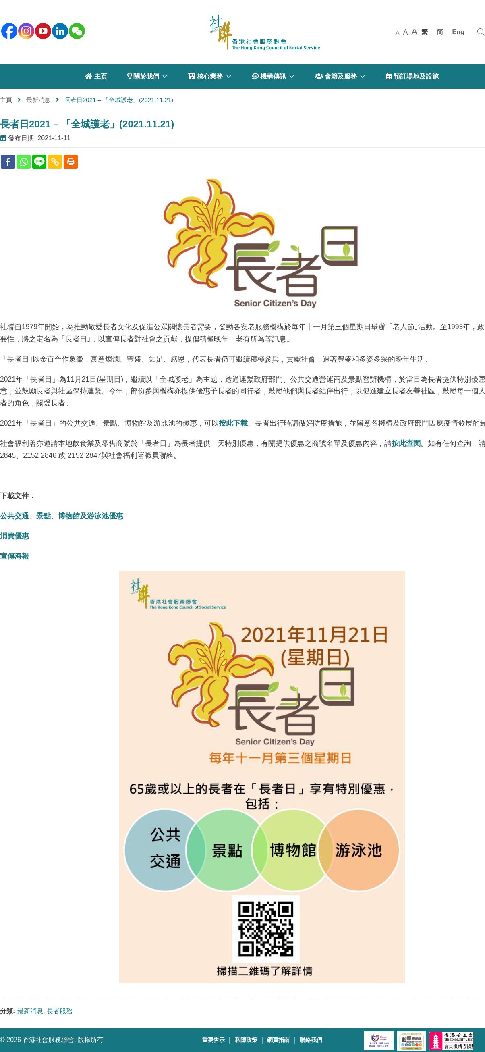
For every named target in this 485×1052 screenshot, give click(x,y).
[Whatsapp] (24, 162)
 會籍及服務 (340, 76)
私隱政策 (246, 1040)
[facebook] (8, 30)
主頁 (6, 99)
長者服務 (60, 1011)
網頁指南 (278, 1040)
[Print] (71, 162)
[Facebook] (8, 162)
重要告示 (213, 1040)
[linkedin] (59, 30)
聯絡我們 (311, 1040)
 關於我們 (147, 76)
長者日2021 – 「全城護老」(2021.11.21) (87, 124)
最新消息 (38, 99)
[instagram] (25, 30)
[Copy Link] (55, 162)
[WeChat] (76, 30)
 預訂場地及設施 (412, 76)
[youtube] (42, 30)
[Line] (39, 162)
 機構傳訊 (273, 76)
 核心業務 (210, 76)
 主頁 (96, 76)
